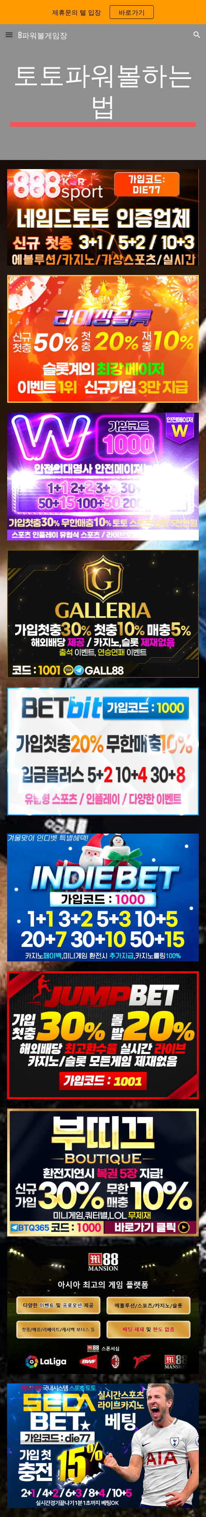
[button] (9, 34)
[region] (103, 12)
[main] (103, 92)
